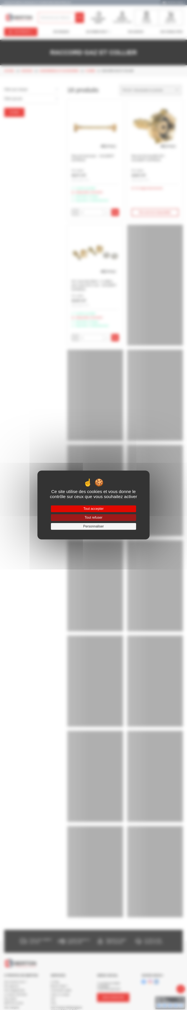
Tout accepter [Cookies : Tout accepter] (93, 508)
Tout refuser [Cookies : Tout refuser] (93, 517)
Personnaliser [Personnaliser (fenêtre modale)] (93, 526)
